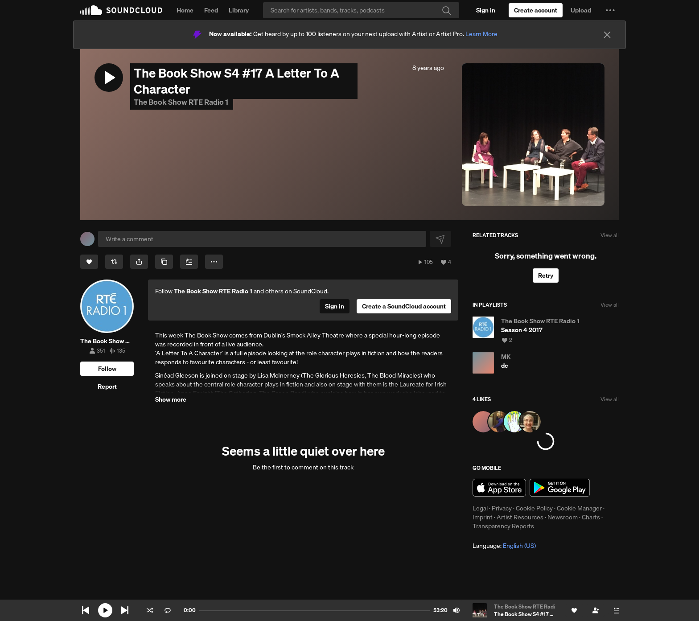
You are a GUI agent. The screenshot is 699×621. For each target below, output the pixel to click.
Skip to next (124, 610)
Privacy (502, 508)
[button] (610, 10)
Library (239, 10)
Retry (545, 275)
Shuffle (149, 610)
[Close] (607, 35)
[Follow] (107, 369)
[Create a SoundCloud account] (536, 10)
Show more (170, 399)
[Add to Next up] (189, 262)
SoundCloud (121, 10)
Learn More (481, 34)
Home (185, 10)
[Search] (361, 10)
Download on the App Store (499, 488)
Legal (480, 508)
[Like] (89, 262)
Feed (211, 10)
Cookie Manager (579, 508)
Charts (591, 517)
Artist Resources (520, 517)
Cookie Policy (534, 508)
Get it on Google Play (560, 488)
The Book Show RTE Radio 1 (182, 102)
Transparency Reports (503, 526)
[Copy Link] (164, 262)
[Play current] (105, 610)
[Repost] (114, 262)
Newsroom (562, 517)
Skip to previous (85, 610)
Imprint (483, 517)
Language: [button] (504, 546)
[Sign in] (486, 10)
